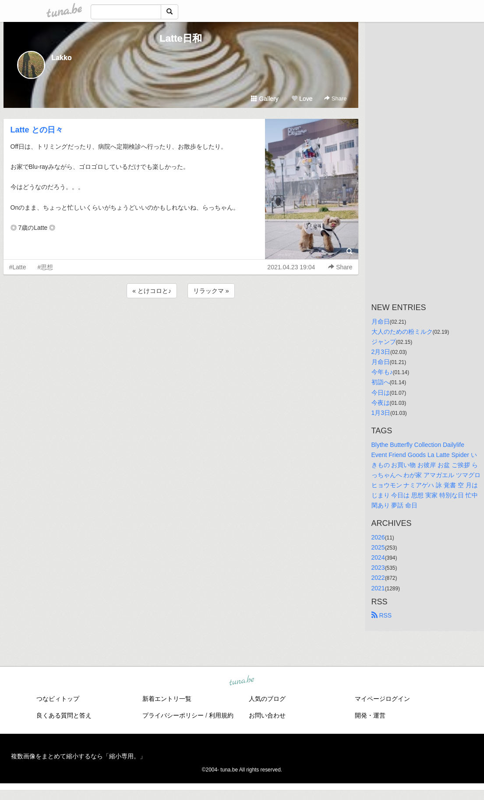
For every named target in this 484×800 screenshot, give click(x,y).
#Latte (17, 267)
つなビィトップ (57, 698)
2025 (378, 547)
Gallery (264, 98)
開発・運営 (370, 715)
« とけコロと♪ (151, 290)
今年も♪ (382, 371)
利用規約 (221, 715)
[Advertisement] (181, 323)
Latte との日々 (37, 129)
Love (301, 98)
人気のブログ (267, 698)
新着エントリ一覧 (166, 698)
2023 (378, 567)
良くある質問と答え (64, 715)
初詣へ (380, 382)
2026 (378, 537)
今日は (380, 392)
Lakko (62, 57)
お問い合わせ (267, 715)
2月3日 (381, 351)
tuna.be (241, 681)
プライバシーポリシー (173, 715)
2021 (378, 588)
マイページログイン (382, 698)
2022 (378, 577)
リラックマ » (211, 290)
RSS (381, 615)
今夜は (380, 402)
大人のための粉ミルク (402, 331)
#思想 (45, 267)
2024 (378, 557)
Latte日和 (180, 38)
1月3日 (381, 412)
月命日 (380, 321)
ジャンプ (383, 341)
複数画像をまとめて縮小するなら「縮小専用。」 (78, 756)
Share (335, 98)
